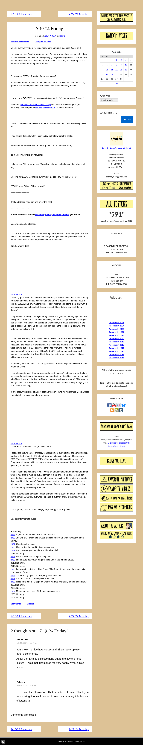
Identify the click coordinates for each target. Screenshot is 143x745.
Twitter (48, 214)
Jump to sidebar (44, 42)
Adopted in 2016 (116, 351)
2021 (13, 544)
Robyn (63, 35)
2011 (13, 579)
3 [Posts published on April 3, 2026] (126, 60)
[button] (3, 742)
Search (127, 119)
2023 (13, 535)
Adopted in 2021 (116, 335)
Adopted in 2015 (116, 354)
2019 (13, 550)
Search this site (108, 113)
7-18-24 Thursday (21, 13)
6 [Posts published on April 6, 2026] (107, 65)
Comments (16, 604)
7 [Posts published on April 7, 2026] (111, 65)
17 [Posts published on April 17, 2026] (126, 69)
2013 (13, 569)
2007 (13, 591)
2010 (13, 582)
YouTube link (16, 294)
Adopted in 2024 (116, 326)
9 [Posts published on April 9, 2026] (121, 65)
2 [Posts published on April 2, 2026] (121, 60)
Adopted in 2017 (116, 348)
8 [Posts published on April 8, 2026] (116, 65)
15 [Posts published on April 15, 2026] (116, 69)
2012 (13, 575)
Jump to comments (20, 42)
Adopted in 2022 (116, 332)
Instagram (58, 214)
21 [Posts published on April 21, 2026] (112, 74)
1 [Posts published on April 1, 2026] (116, 60)
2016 (13, 560)
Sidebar (31, 604)
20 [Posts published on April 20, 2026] (107, 74)
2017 (13, 557)
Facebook (40, 214)
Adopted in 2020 (116, 338)
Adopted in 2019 (116, 341)
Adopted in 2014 (116, 357)
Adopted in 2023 (116, 329)
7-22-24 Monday (79, 13)
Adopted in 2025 (116, 322)
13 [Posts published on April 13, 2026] (107, 69)
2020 (13, 547)
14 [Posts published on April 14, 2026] (112, 69)
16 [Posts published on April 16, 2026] (121, 69)
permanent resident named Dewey (36, 104)
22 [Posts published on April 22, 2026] (116, 74)
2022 (13, 538)
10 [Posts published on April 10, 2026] (126, 65)
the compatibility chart (45, 108)
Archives (105, 95)
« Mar (115, 83)
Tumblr (66, 214)
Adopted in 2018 (116, 345)
